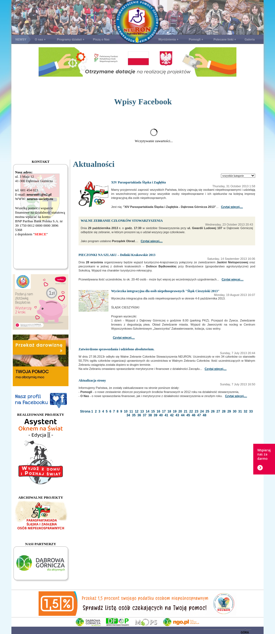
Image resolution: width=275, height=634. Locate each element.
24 (202, 411)
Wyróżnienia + (168, 39)
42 (172, 415)
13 (142, 411)
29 (229, 411)
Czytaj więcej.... (232, 206)
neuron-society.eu (40, 199)
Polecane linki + (225, 39)
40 (161, 415)
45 (188, 415)
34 (128, 415)
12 (136, 411)
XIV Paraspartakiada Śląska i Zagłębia (138, 182)
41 (166, 415)
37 (144, 415)
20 (180, 411)
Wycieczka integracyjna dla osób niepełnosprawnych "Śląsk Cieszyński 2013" (165, 291)
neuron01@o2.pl (39, 194)
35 (133, 415)
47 (199, 415)
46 (193, 415)
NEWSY (20, 39)
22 (191, 411)
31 (240, 411)
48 (204, 415)
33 (251, 411)
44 (183, 415)
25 (207, 411)
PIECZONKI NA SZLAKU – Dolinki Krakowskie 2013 (117, 255)
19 (174, 411)
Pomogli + (196, 39)
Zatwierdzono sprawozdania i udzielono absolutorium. (116, 349)
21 (185, 411)
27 (218, 411)
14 (147, 411)
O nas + (40, 39)
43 (177, 415)
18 (169, 411)
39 (155, 415)
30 (234, 411)
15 (153, 411)
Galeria (250, 39)
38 (150, 415)
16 (158, 411)
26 (213, 411)
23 (196, 411)
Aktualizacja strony (92, 380)
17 (163, 411)
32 (245, 411)
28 (224, 411)
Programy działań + (70, 39)
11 (131, 411)
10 (125, 411)
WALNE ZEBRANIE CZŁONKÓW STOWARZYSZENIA (122, 221)
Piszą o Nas (101, 39)
